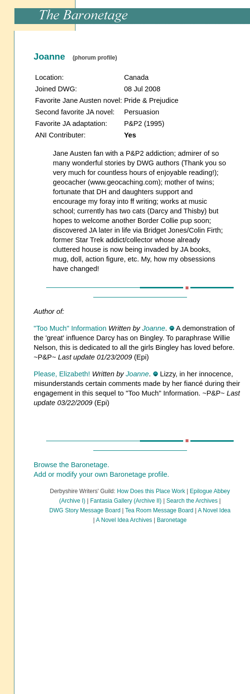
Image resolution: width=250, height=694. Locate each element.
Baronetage (172, 520)
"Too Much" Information (71, 328)
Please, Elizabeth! (63, 374)
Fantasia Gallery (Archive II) (126, 500)
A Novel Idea (214, 510)
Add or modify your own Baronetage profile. (101, 474)
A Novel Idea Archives (124, 520)
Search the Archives (192, 500)
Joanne (153, 328)
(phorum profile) (95, 57)
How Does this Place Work (151, 491)
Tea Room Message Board (159, 510)
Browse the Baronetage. (71, 465)
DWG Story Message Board (85, 510)
